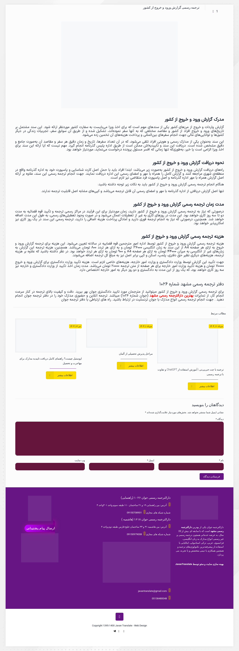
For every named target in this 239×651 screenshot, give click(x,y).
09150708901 (134, 512)
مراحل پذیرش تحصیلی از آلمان (136, 353)
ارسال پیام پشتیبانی (40, 528)
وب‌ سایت (80, 460)
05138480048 (159, 598)
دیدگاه (220, 419)
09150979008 (134, 534)
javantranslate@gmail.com (152, 591)
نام (221, 460)
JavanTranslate (183, 564)
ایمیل (150, 460)
